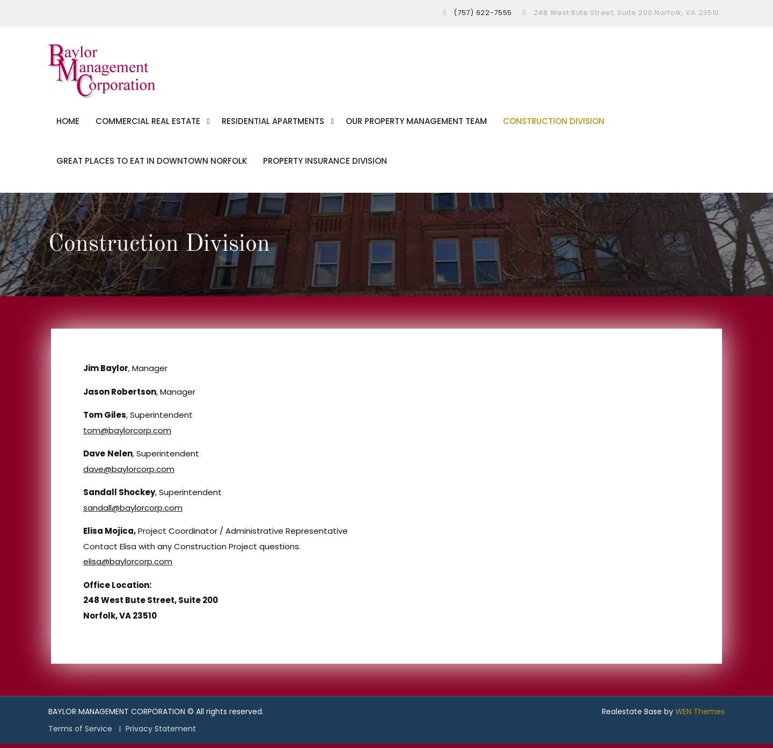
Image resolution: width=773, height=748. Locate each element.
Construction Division (553, 123)
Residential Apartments (273, 123)
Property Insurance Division (325, 163)
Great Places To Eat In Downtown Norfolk (151, 163)
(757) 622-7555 (483, 13)
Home (67, 123)
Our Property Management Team (416, 123)
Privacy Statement (161, 733)
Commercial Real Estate (148, 123)
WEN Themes (700, 715)
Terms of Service (80, 733)
